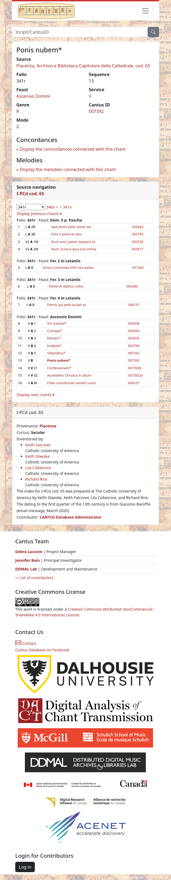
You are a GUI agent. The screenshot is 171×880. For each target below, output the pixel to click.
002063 (133, 331)
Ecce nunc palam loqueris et (73, 241)
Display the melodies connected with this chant (68, 169)
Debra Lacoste (28, 551)
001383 (138, 267)
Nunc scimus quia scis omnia (73, 249)
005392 (133, 353)
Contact (25, 643)
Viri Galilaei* (56, 323)
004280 (132, 286)
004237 (133, 383)
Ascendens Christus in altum (69, 375)
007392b (135, 368)
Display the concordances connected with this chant (73, 149)
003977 (137, 249)
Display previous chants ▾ (39, 213)
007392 (96, 111)
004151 (134, 304)
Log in (25, 867)
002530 (137, 241)
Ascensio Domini (33, 96)
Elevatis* (54, 338)
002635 (133, 338)
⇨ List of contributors (34, 577)
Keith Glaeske (37, 456)
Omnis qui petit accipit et (66, 304)
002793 (137, 234)
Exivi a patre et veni (66, 234)
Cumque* (54, 331)
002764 (133, 345)
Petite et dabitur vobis (66, 286)
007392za (135, 375)
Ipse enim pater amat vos (71, 227)
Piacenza (47, 425)
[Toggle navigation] (145, 10)
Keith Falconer (38, 444)
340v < (52, 207)
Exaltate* (54, 345)
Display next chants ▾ (35, 394)
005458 (133, 323)
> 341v (66, 207)
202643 (137, 227)
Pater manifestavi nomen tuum (71, 383)
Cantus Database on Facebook (42, 649)
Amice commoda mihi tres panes (68, 267)
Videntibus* (56, 353)
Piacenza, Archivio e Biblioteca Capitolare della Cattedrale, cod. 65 (83, 66)
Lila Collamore (38, 467)
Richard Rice (36, 479)
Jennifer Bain (28, 560)
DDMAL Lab (26, 569)
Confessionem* (59, 368)
